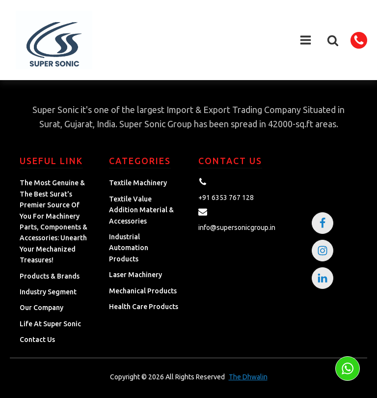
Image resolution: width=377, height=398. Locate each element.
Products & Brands (50, 276)
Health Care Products (143, 307)
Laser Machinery (135, 275)
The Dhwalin (248, 377)
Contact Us (37, 339)
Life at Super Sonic (50, 324)
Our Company (41, 308)
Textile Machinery (138, 183)
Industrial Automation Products (128, 248)
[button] (333, 40)
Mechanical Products (143, 291)
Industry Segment (48, 292)
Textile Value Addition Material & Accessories (141, 210)
